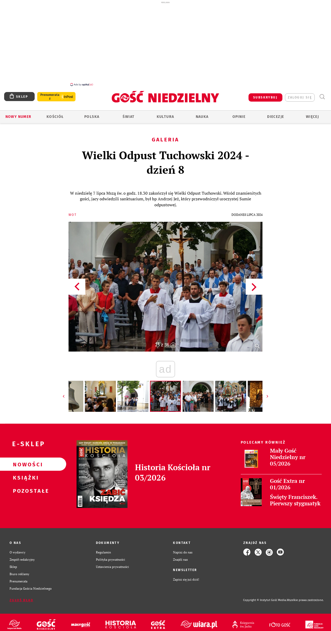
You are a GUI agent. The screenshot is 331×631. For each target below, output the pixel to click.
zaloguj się (300, 94)
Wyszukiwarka (322, 94)
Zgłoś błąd (21, 597)
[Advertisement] (165, 43)
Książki (25, 474)
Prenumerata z (49, 93)
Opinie (238, 114)
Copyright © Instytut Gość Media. (265, 597)
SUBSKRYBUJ (265, 94)
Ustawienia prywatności (112, 564)
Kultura (165, 114)
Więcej (312, 114)
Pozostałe (25, 488)
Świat (128, 114)
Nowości (25, 461)
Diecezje (275, 114)
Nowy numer (18, 114)
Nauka (202, 114)
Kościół (55, 114)
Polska (91, 114)
